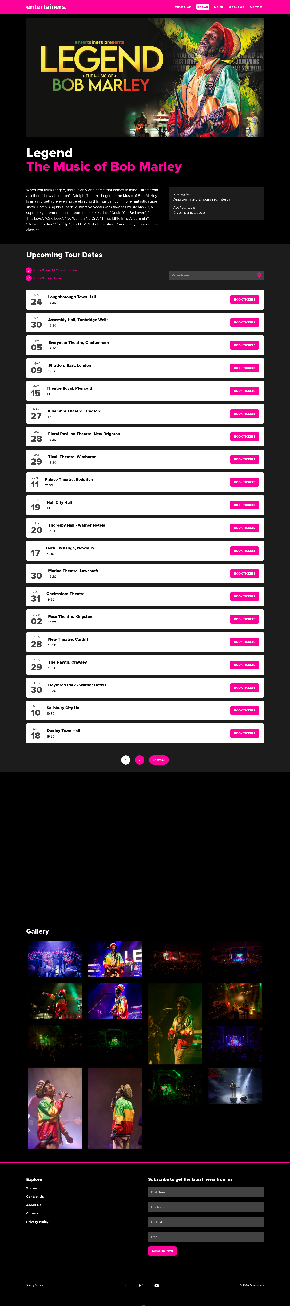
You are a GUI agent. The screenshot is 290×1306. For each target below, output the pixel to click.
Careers (32, 1213)
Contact (256, 7)
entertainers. (46, 7)
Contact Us (35, 1197)
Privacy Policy (37, 1222)
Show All (159, 760)
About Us (236, 7)
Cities (218, 7)
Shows (202, 7)
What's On (183, 7)
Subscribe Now (162, 1251)
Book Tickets (244, 300)
